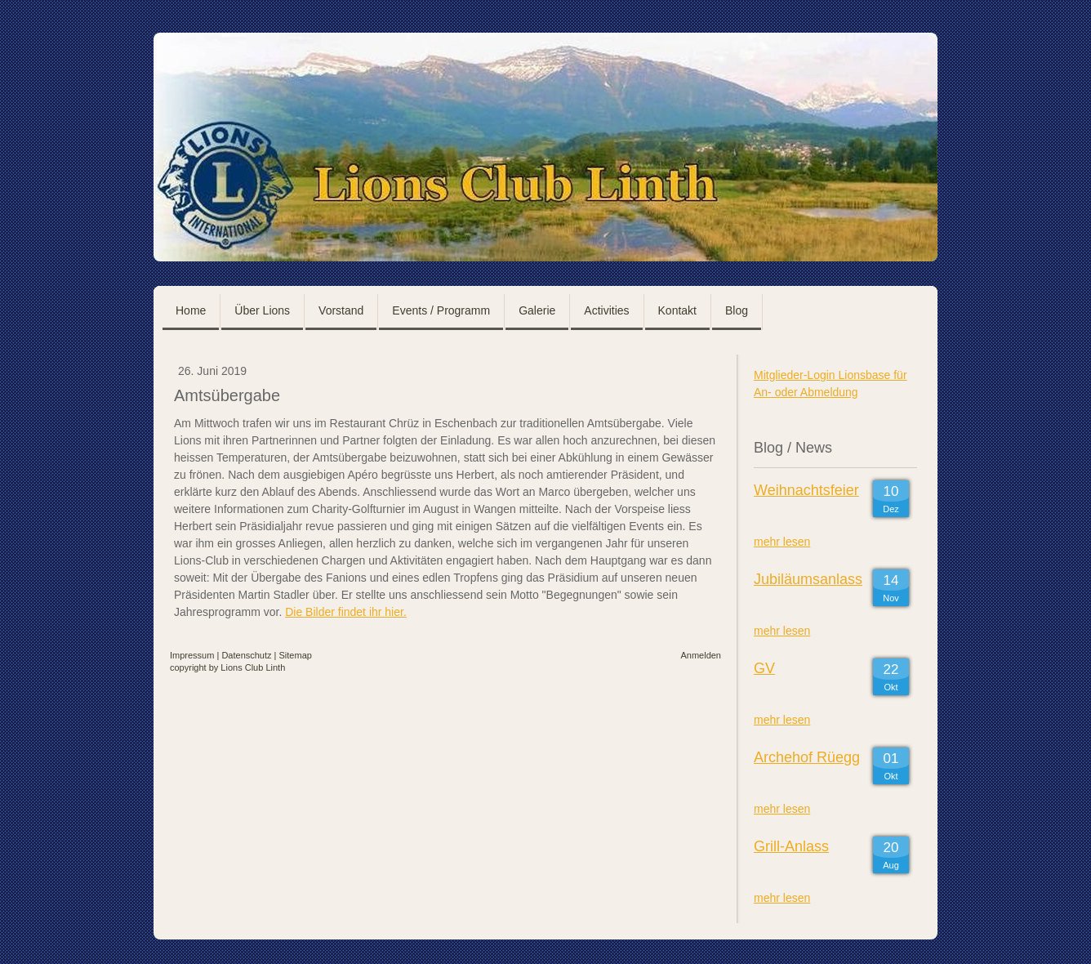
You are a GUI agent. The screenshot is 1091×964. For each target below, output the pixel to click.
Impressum (192, 655)
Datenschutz (246, 655)
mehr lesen (782, 541)
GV (764, 668)
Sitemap (295, 655)
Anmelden (700, 655)
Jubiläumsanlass (808, 579)
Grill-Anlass (791, 846)
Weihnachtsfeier (806, 490)
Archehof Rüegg (807, 757)
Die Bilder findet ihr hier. (346, 611)
